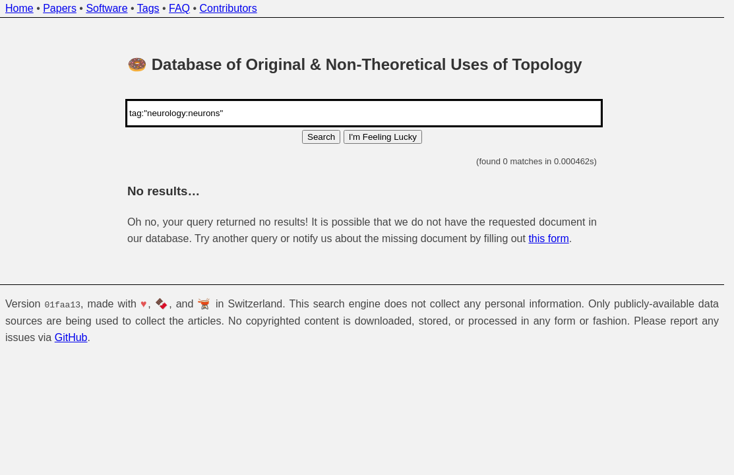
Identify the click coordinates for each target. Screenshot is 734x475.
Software (106, 8)
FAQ (179, 8)
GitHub (71, 337)
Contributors (228, 8)
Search (321, 137)
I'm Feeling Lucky (383, 137)
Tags (148, 8)
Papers (59, 8)
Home (19, 8)
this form (548, 238)
